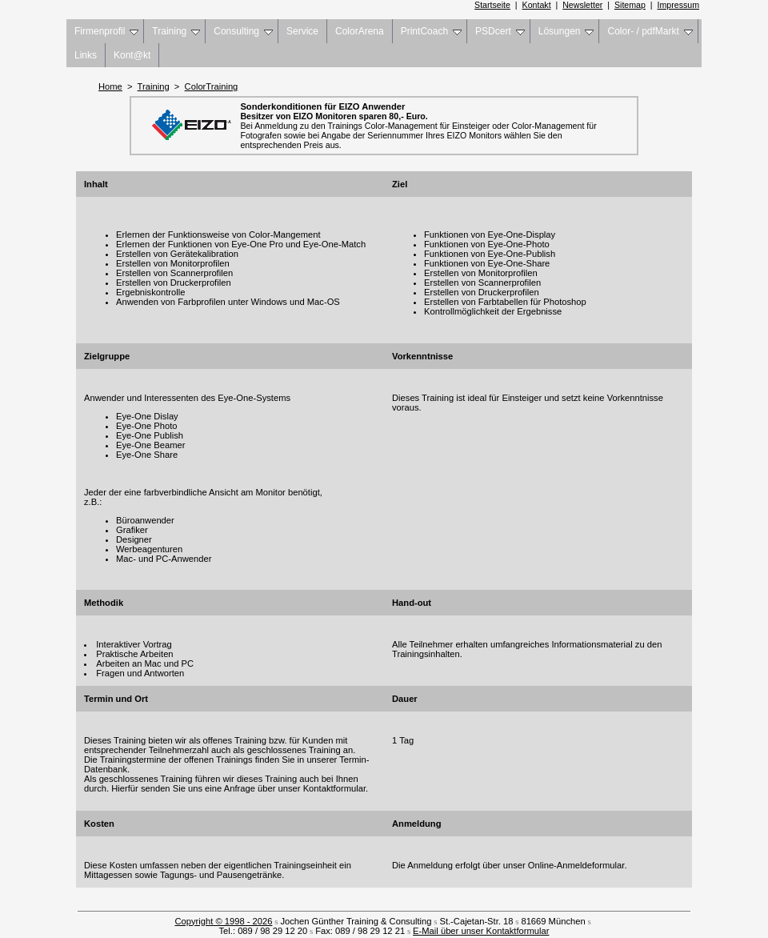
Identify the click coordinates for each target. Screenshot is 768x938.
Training (176, 31)
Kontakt (536, 5)
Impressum (679, 5)
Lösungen (566, 31)
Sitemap (630, 5)
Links (85, 55)
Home (110, 86)
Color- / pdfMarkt (649, 31)
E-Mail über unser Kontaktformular (481, 931)
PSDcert (500, 31)
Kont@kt (132, 55)
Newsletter (582, 5)
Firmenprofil (106, 31)
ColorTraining (211, 86)
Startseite (492, 5)
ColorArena (359, 31)
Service (302, 31)
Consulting (243, 31)
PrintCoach (431, 31)
